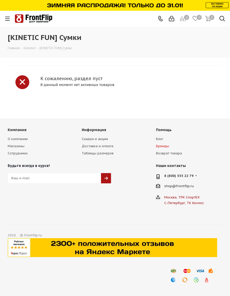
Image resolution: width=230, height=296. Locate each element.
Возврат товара (169, 153)
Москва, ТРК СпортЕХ (182, 197)
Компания (17, 130)
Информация (94, 130)
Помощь (164, 130)
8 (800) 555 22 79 (179, 176)
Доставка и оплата (97, 146)
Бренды (162, 146)
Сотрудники (17, 153)
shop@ (170, 186)
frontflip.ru (185, 186)
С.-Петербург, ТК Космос (184, 203)
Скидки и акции (95, 139)
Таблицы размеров (98, 153)
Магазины (16, 146)
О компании (18, 139)
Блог (159, 139)
